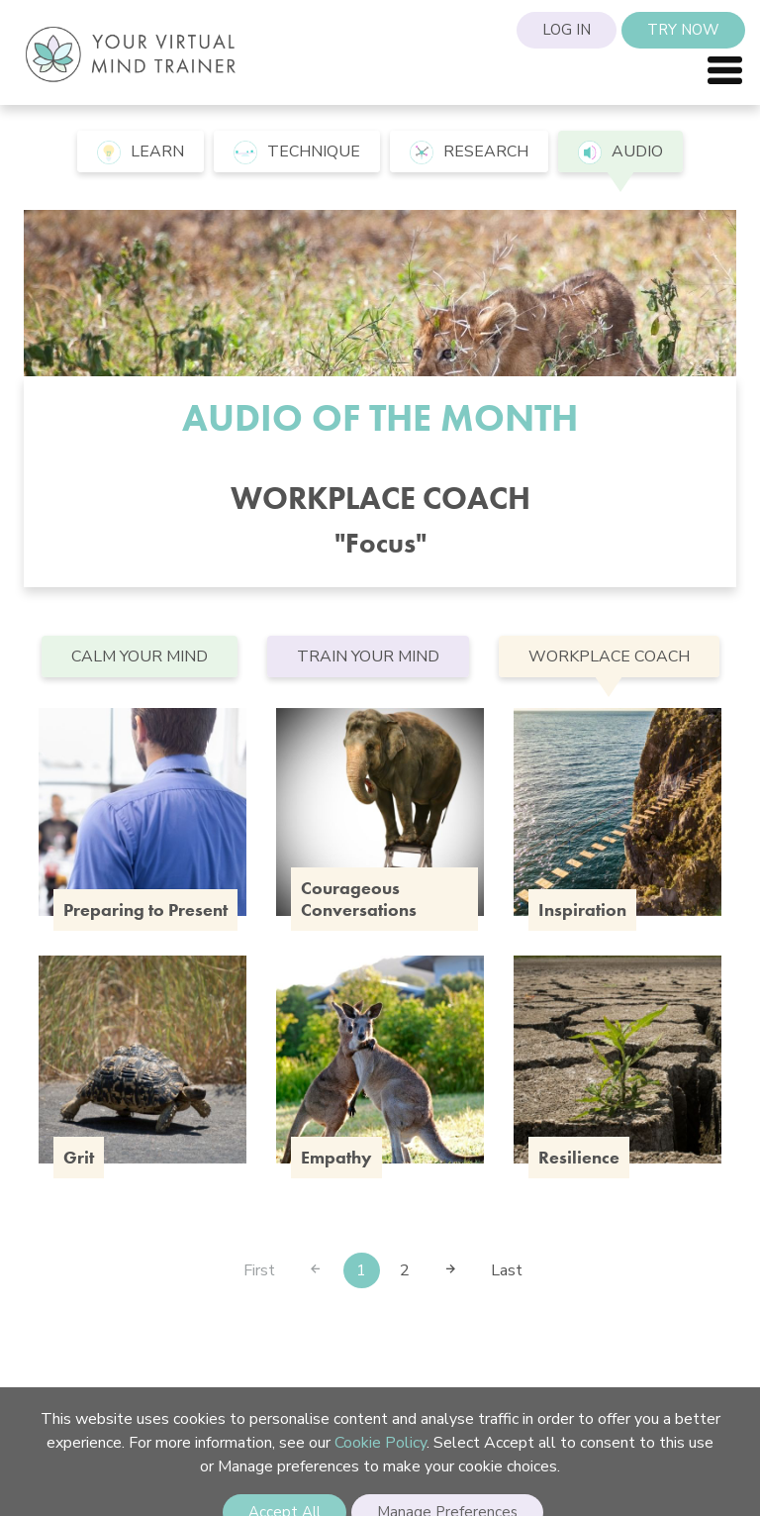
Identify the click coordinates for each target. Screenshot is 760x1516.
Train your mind (368, 656)
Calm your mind (139, 656)
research (469, 152)
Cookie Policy (380, 1443)
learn (140, 152)
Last (506, 1270)
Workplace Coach (609, 656)
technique (297, 152)
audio (620, 152)
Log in (566, 30)
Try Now (683, 30)
